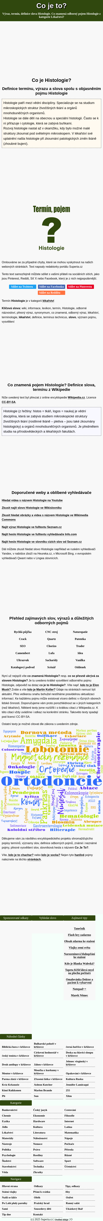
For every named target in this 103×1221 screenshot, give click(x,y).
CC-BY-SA (8, 402)
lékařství (48, 300)
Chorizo (51, 646)
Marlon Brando (43, 1090)
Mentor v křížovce (12, 1073)
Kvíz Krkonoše (10, 1084)
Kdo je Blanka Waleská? (79, 963)
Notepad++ (79, 988)
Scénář (51, 667)
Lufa (52, 653)
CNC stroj (51, 631)
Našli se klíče (9, 1197)
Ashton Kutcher (43, 1084)
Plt (3, 1095)
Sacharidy (51, 660)
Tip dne (6, 1214)
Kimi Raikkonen (11, 1090)
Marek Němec (79, 995)
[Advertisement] (51, 49)
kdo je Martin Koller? (41, 689)
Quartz (51, 638)
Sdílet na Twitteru (23, 286)
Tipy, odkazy (72, 1186)
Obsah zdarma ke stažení (79, 941)
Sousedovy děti (42, 1208)
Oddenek (80, 667)
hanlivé (79, 854)
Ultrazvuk (23, 660)
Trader (80, 646)
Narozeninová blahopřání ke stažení (79, 955)
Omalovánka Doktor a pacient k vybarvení (79, 981)
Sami (5, 1208)
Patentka (80, 638)
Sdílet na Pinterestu (80, 286)
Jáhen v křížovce (43, 1064)
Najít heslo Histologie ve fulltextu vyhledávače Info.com (39, 534)
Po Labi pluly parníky (14, 1203)
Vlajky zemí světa (79, 947)
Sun (36, 1095)
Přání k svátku (41, 1191)
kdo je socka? (50, 854)
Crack (23, 638)
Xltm (69, 1095)
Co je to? (51, 6)
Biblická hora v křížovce (16, 1046)
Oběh (37, 1197)
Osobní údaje (61, 1219)
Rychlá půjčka (23, 631)
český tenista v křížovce (15, 1055)
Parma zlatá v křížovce (15, 1078)
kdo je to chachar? (20, 854)
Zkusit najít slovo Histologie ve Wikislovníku (32, 507)
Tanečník (79, 928)
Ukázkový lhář (74, 1208)
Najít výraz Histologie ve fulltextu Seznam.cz (32, 527)
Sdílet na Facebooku (52, 286)
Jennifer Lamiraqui (77, 1084)
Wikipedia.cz (76, 397)
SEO (23, 646)
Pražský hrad (41, 1203)
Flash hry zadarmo (79, 934)
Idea (80, 653)
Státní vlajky (9, 1191)
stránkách (34, 859)
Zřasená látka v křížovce (48, 1078)
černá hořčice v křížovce (80, 1046)
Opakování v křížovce (78, 1073)
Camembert (22, 653)
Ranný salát (73, 1203)
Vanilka (80, 660)
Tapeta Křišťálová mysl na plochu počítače (79, 971)
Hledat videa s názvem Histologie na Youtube (32, 500)
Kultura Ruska (74, 1078)
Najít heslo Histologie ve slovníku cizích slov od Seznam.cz (42, 541)
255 (68, 1090)
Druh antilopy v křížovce (16, 1064)
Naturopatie (80, 631)
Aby (67, 1191)
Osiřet (69, 1197)
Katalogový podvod (23, 667)
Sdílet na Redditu (51, 292)
